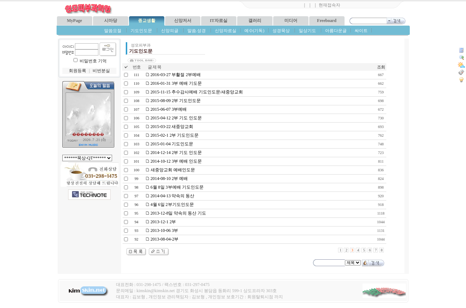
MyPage (74, 20)
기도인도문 (141, 30)
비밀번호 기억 (93, 60)
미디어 (290, 20)
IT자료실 (218, 20)
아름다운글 (336, 30)
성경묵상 (281, 30)
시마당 (110, 20)
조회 (381, 67)
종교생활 (146, 20)
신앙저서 (182, 20)
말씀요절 (112, 30)
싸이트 (361, 30)
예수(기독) (254, 30)
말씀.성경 (196, 30)
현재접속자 (329, 5)
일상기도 (307, 30)
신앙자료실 (225, 30)
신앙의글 (169, 30)
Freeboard (327, 20)
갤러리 (254, 20)
